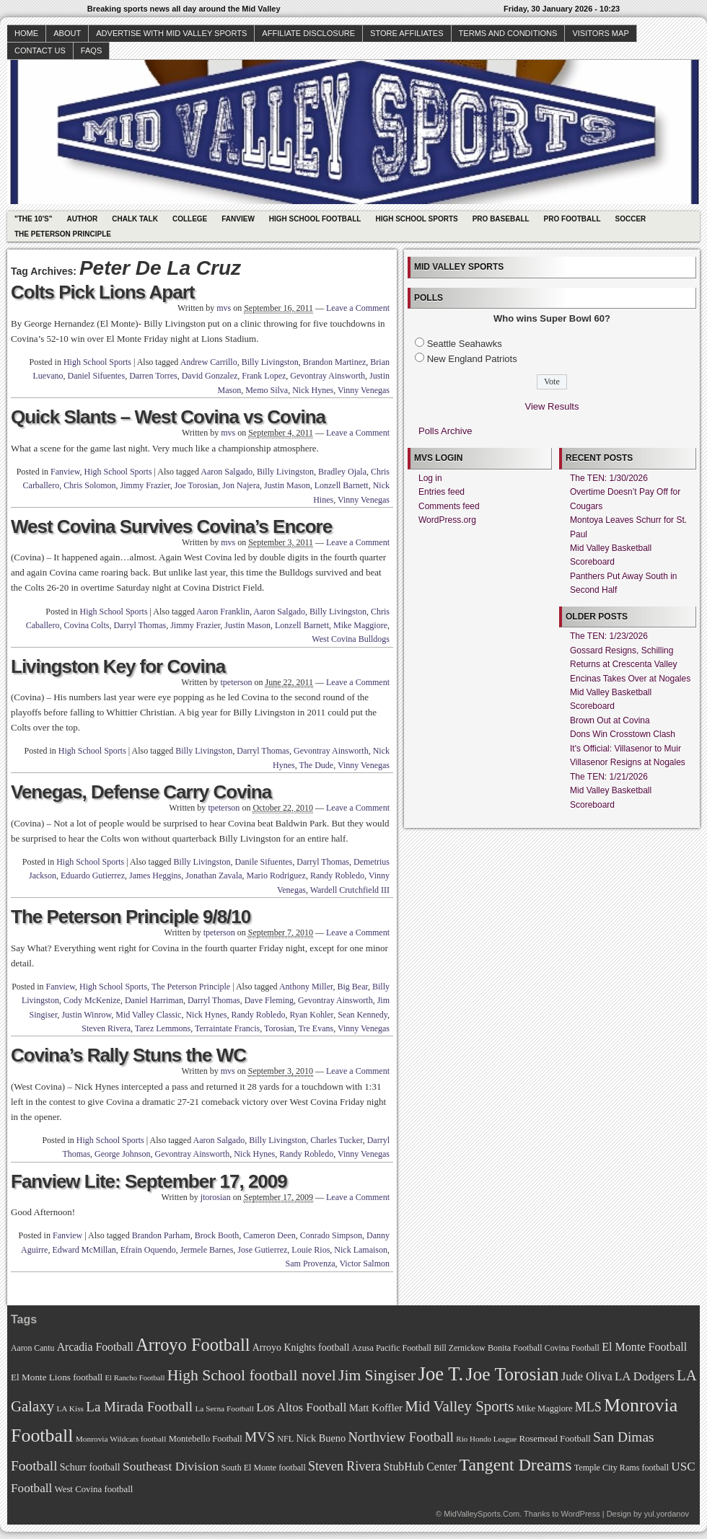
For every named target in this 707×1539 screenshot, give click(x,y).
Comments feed (449, 506)
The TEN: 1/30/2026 (609, 478)
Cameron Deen (269, 1235)
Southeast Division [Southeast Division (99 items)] (171, 1466)
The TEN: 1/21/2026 (609, 777)
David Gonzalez (210, 376)
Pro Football (572, 219)
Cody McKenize (91, 1000)
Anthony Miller (306, 987)
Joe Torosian (197, 485)
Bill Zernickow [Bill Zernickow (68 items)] (459, 1348)
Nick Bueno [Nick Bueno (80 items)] (321, 1438)
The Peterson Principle (62, 234)
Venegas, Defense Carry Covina (141, 792)
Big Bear (352, 987)
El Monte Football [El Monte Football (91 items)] (644, 1347)
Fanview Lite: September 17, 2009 (149, 1181)
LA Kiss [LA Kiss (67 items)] (70, 1408)
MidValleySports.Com (481, 1513)
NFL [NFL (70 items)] (285, 1439)
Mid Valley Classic (148, 1015)
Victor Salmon (364, 1263)
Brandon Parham (161, 1235)
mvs (223, 308)
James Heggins (155, 875)
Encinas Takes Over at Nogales (630, 679)
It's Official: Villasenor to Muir (625, 749)
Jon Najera (241, 485)
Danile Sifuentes (264, 862)
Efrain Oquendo (148, 1250)
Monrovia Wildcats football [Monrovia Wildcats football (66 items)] (121, 1438)
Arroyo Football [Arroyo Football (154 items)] (193, 1344)
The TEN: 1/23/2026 (609, 636)
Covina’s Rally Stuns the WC (128, 1055)
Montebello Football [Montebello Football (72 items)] (205, 1439)
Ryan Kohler (311, 1015)
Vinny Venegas (364, 390)
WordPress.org (447, 520)
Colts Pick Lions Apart (102, 292)
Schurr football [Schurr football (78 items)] (90, 1467)
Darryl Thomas (139, 625)
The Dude (316, 765)
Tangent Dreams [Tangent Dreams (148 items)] (516, 1464)
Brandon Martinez (334, 362)
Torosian (279, 1028)
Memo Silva (266, 390)
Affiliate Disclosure (308, 33)
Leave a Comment (358, 308)
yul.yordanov (666, 1513)
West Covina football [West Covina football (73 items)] (94, 1489)
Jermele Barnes (207, 1250)
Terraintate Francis (227, 1028)
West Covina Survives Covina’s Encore (171, 526)
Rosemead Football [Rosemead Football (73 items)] (554, 1439)
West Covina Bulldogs (351, 639)
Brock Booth (217, 1235)
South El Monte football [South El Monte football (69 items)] (263, 1468)
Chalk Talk (135, 219)
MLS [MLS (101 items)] (588, 1407)
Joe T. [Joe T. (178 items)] (441, 1374)
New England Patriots (472, 358)
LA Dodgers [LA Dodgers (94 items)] (645, 1376)
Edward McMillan (83, 1250)
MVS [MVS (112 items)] (260, 1437)
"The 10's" (33, 219)
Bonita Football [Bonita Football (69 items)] (515, 1348)
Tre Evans (316, 1028)
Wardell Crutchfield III (350, 890)
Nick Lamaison (360, 1250)
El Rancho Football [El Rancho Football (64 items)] (135, 1378)
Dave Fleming (269, 1000)
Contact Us (40, 50)
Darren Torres (153, 376)
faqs (91, 50)
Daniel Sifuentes (96, 376)
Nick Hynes (312, 390)
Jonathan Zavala (213, 875)
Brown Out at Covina (610, 720)
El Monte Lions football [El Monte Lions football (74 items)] (56, 1377)
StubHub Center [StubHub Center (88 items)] (420, 1466)
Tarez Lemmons (162, 1028)
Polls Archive (445, 430)
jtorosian (216, 1197)
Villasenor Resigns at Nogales (627, 762)
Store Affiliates (407, 33)
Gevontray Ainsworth (327, 376)
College (189, 219)
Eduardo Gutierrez (93, 875)
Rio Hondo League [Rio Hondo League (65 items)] (486, 1438)
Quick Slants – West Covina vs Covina (168, 417)
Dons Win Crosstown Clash (622, 734)
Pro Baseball (501, 219)
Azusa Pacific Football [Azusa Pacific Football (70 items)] (391, 1348)
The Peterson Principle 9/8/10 (130, 916)
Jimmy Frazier (145, 485)
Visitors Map (600, 33)
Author (81, 219)
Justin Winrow (86, 1015)
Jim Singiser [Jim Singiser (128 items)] (377, 1375)
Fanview (238, 219)
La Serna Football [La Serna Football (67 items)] (224, 1408)
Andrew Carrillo (208, 362)
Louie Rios (310, 1250)
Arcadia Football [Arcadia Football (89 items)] (95, 1347)
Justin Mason (287, 485)
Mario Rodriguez (276, 875)
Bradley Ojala (342, 472)
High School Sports (416, 219)
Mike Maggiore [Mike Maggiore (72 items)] (545, 1408)
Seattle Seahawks (464, 343)
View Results (552, 406)
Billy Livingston (270, 362)
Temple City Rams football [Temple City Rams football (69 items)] (621, 1468)
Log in (430, 478)
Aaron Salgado (226, 472)
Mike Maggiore (360, 625)
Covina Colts (86, 625)
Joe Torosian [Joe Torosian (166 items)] (511, 1374)
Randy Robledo (337, 875)
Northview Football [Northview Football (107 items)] (401, 1437)
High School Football (315, 219)
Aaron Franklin (223, 612)
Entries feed (441, 492)
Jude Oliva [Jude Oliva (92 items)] (586, 1376)
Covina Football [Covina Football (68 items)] (572, 1348)
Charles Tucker (336, 1140)
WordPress (580, 1513)
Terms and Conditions (508, 33)
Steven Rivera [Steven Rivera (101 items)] (344, 1466)
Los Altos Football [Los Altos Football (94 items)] (301, 1407)
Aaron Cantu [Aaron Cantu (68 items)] (32, 1348)
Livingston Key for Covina (118, 666)
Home (26, 33)
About (67, 33)
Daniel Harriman (154, 1000)
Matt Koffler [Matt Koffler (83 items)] (376, 1408)
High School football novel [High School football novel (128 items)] (251, 1375)
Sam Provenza (310, 1263)
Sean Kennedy (362, 1015)
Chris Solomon (89, 485)
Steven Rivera (106, 1028)
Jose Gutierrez (262, 1250)
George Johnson (122, 1154)
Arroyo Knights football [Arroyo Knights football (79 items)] (301, 1347)
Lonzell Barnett (342, 485)
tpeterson (236, 682)
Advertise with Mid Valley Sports (171, 33)
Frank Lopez (264, 376)
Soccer (630, 219)
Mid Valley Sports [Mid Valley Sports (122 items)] (459, 1406)
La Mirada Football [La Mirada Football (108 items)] (139, 1406)
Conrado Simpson (331, 1235)
